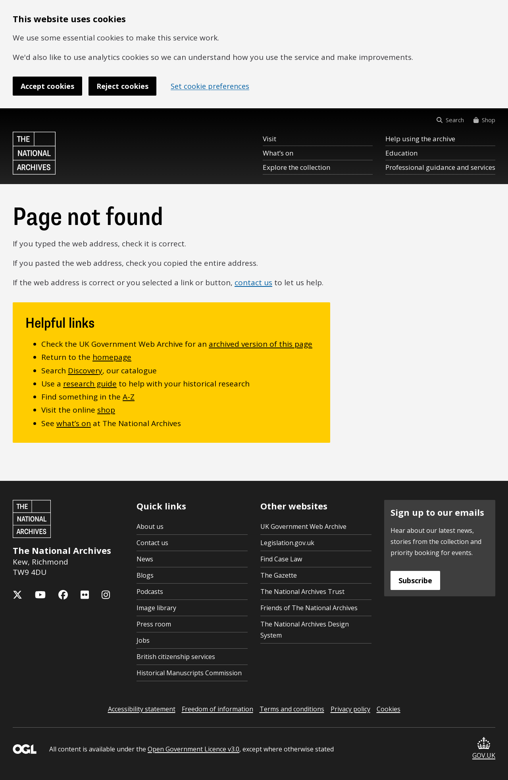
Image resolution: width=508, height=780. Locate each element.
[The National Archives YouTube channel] (40, 594)
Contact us (152, 542)
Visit (269, 138)
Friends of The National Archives (309, 607)
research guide (90, 383)
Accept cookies (47, 86)
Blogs (145, 575)
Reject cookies (122, 86)
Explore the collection (296, 167)
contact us (253, 282)
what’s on (73, 423)
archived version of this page (260, 344)
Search (450, 120)
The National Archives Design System (304, 630)
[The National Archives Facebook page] (63, 594)
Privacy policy (350, 709)
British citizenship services (176, 656)
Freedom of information (217, 709)
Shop (484, 120)
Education (401, 153)
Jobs (143, 640)
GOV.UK (483, 748)
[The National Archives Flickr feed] (85, 594)
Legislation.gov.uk (287, 542)
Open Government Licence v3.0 (193, 749)
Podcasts (150, 591)
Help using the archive (420, 138)
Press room (154, 624)
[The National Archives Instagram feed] (106, 594)
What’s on (278, 153)
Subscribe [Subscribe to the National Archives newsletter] (415, 580)
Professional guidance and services (440, 167)
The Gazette (278, 575)
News (145, 559)
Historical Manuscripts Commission (189, 673)
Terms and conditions (292, 709)
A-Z (129, 397)
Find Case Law (281, 559)
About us (150, 526)
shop (106, 410)
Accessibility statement (141, 709)
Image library (156, 607)
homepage (111, 357)
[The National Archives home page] (34, 153)
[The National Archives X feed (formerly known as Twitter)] (17, 594)
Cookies (388, 709)
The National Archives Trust (302, 591)
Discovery (85, 370)
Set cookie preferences (210, 86)
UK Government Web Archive (303, 526)
